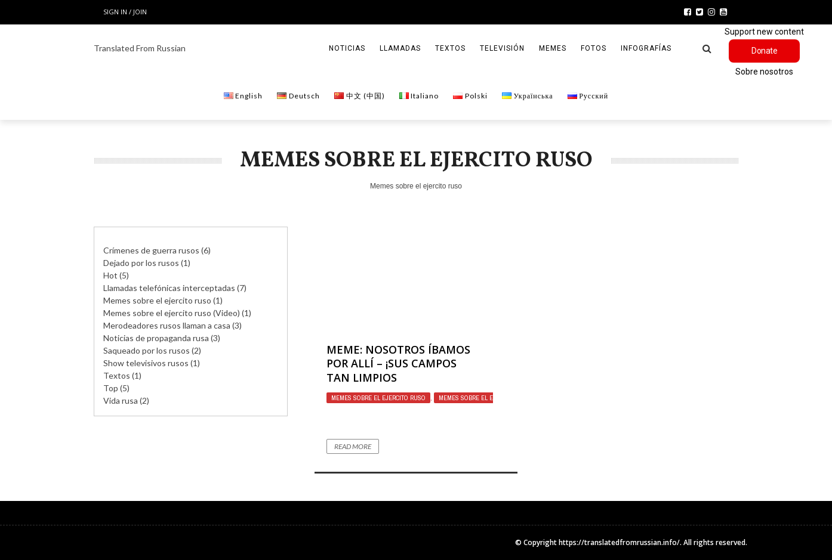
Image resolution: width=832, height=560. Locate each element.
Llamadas (400, 48)
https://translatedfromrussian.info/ (619, 542)
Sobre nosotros (764, 71)
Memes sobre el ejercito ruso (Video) (171, 313)
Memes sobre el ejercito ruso (378, 398)
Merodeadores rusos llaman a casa (166, 325)
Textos (450, 48)
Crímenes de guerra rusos (151, 250)
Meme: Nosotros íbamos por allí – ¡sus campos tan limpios (398, 363)
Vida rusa (120, 400)
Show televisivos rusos (146, 363)
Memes (552, 48)
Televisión (502, 48)
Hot (110, 275)
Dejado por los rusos (141, 263)
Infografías (646, 48)
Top (110, 388)
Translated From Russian (140, 48)
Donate (764, 50)
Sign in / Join (125, 11)
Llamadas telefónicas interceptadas (169, 288)
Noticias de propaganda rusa (156, 338)
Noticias (347, 48)
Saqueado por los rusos (146, 350)
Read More (352, 446)
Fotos (593, 48)
